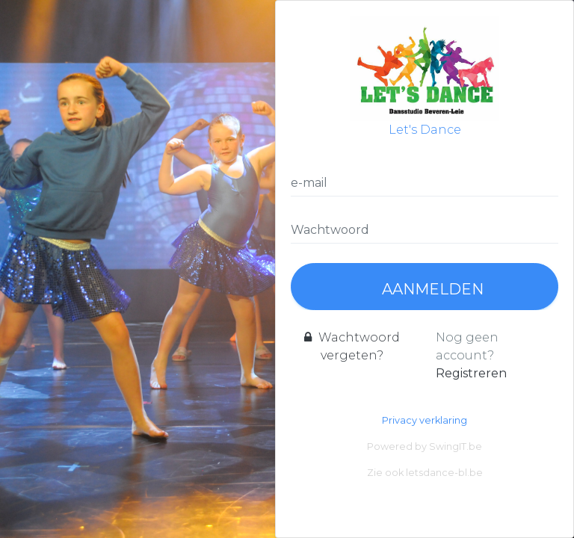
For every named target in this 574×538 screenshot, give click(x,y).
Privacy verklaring (424, 420)
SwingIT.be (455, 446)
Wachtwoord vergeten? (352, 346)
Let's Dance (424, 76)
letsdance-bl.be (444, 472)
